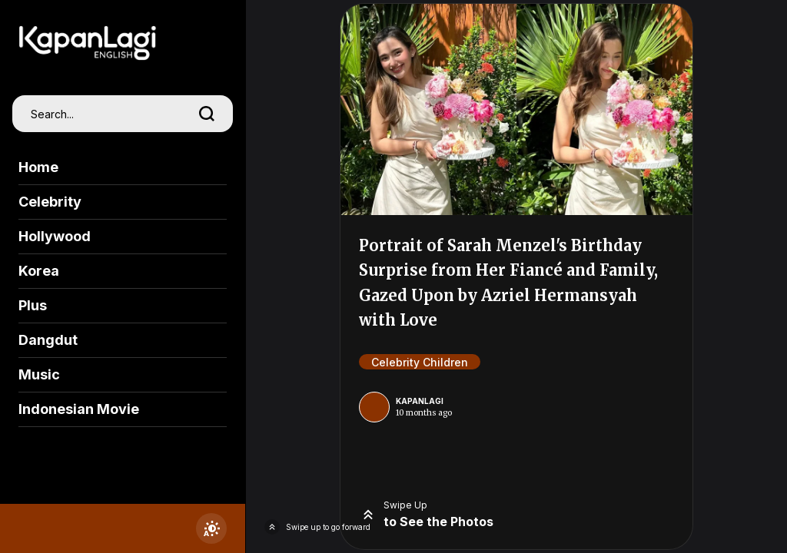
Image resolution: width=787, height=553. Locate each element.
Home (38, 167)
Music (39, 374)
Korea (38, 271)
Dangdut (48, 340)
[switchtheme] (211, 528)
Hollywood (54, 236)
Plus (32, 305)
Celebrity (49, 202)
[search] (207, 113)
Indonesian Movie (78, 409)
